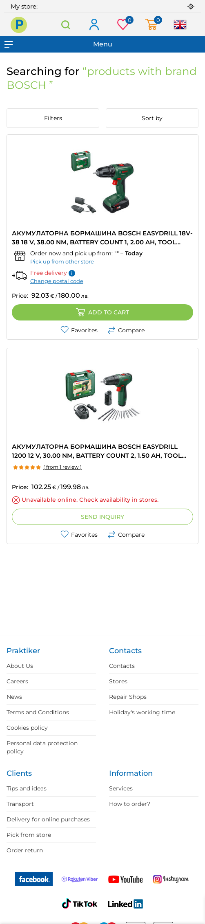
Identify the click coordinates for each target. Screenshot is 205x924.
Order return (25, 850)
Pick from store (29, 834)
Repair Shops (128, 696)
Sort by (152, 118)
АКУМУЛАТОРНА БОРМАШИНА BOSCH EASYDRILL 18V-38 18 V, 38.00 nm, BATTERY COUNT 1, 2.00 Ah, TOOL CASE (102, 238)
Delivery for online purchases (48, 819)
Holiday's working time (142, 712)
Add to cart (102, 312)
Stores (118, 681)
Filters (53, 118)
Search (65, 24)
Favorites (79, 330)
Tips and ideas (27, 788)
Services (121, 788)
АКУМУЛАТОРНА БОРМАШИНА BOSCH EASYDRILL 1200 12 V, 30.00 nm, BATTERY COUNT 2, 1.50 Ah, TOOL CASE (97, 451)
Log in (94, 25)
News (14, 696)
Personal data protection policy (42, 747)
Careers (17, 681)
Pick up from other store (62, 261)
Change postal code (56, 281)
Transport (20, 804)
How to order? (129, 804)
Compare (126, 330)
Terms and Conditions (38, 712)
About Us (20, 665)
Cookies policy (27, 727)
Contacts (122, 665)
